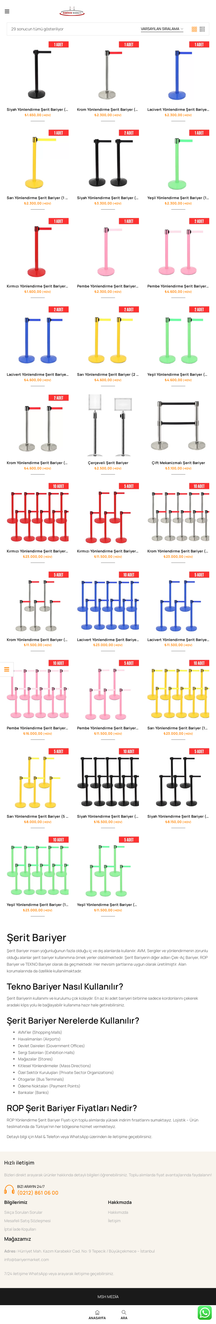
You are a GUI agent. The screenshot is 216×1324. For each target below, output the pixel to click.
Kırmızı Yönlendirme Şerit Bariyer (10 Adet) (45, 552)
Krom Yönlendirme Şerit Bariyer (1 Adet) (112, 109)
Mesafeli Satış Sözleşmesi (27, 1222)
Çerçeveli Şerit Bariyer (108, 463)
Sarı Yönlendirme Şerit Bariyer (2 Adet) (112, 374)
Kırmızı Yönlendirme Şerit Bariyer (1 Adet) (44, 286)
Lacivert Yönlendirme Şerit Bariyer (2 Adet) (45, 374)
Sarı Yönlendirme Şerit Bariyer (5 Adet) (41, 818)
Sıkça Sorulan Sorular (23, 1214)
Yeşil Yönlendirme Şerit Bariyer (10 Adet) (43, 906)
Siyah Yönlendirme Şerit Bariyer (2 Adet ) (113, 198)
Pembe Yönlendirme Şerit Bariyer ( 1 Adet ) (115, 286)
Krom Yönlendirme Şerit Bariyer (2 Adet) (42, 463)
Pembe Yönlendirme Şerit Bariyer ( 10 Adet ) (46, 729)
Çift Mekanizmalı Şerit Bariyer (178, 463)
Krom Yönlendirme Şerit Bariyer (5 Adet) (42, 640)
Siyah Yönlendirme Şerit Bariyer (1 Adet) (42, 109)
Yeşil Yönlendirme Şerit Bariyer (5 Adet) (112, 906)
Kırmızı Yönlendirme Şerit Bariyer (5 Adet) (114, 552)
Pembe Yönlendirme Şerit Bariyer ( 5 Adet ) (115, 729)
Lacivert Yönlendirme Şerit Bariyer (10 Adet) (116, 640)
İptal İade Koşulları (20, 1231)
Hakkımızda (118, 1214)
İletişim (114, 1222)
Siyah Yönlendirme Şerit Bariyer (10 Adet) (114, 818)
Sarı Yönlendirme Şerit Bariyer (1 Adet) (41, 198)
